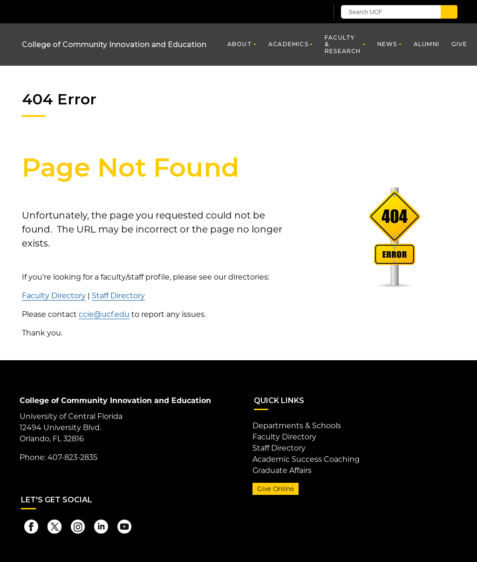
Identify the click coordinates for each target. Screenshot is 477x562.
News (387, 44)
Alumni (426, 44)
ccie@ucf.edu (104, 314)
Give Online (275, 489)
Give (459, 44)
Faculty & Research (343, 44)
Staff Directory (118, 295)
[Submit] (449, 12)
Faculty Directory (54, 295)
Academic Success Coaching (306, 459)
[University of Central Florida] (88, 11)
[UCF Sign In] (298, 12)
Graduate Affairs (282, 470)
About (239, 44)
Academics (288, 44)
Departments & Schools (296, 425)
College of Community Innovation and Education (114, 44)
